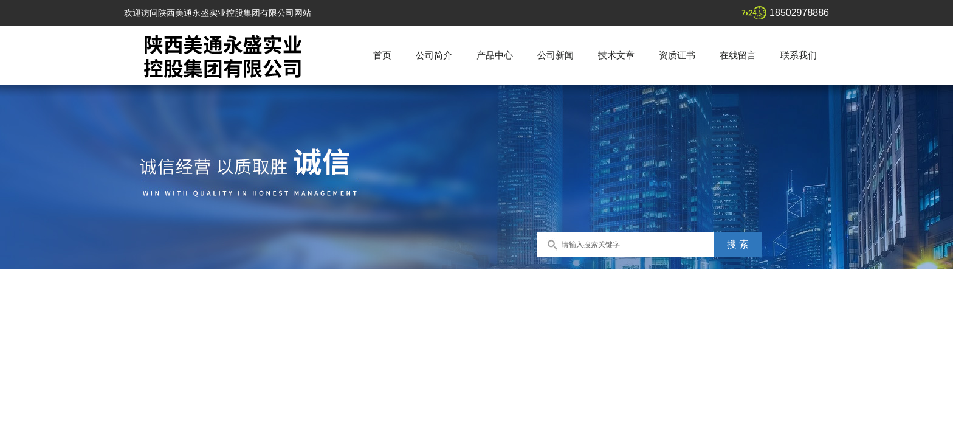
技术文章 (616, 55)
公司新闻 (555, 55)
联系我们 (798, 55)
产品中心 (494, 55)
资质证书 (677, 55)
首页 (382, 55)
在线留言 (738, 55)
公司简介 (434, 55)
